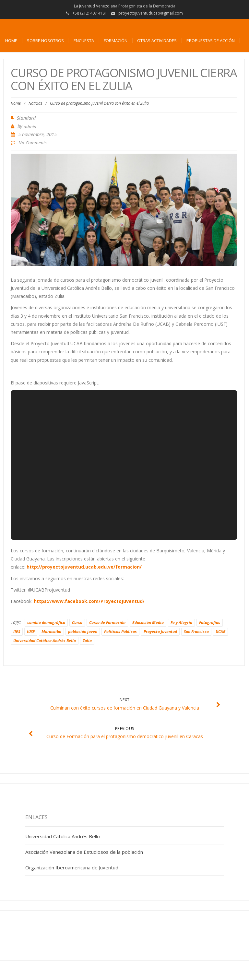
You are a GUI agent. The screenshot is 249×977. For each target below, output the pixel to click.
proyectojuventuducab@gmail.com (150, 13)
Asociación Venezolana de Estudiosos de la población (84, 852)
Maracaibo (51, 631)
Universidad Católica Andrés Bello (44, 640)
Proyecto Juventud (160, 631)
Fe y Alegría (181, 622)
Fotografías (209, 622)
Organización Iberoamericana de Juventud (71, 867)
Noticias (35, 103)
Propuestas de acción (210, 40)
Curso (77, 622)
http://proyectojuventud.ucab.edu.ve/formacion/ (84, 567)
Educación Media (148, 622)
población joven (82, 631)
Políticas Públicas (120, 631)
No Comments (32, 143)
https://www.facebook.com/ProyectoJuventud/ (89, 601)
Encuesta (84, 40)
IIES (16, 631)
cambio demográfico (46, 622)
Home (11, 40)
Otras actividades (157, 40)
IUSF (31, 631)
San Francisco (196, 631)
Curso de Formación (107, 622)
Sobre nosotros (45, 40)
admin (30, 126)
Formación (115, 40)
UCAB (220, 631)
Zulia (87, 640)
